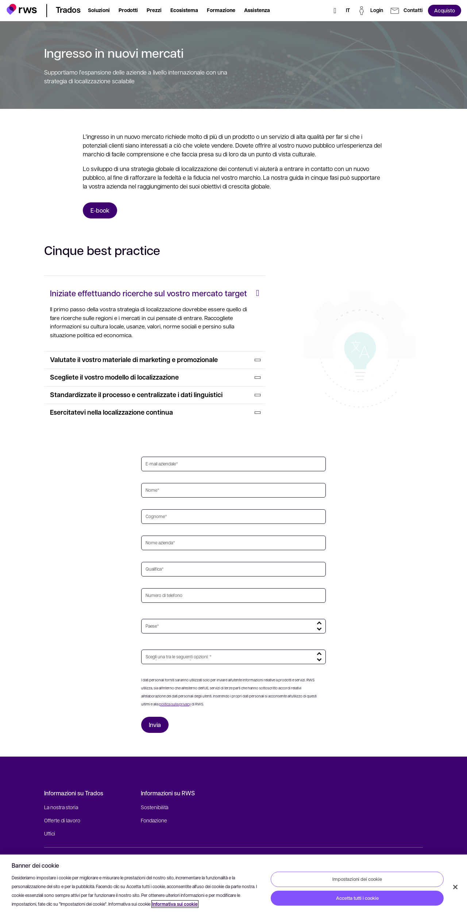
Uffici (49, 833)
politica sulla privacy (175, 704)
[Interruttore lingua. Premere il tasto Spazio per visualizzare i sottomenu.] (348, 10)
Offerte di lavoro (62, 820)
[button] (22, 9)
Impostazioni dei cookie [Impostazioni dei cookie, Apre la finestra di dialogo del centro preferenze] (357, 879)
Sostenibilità (154, 807)
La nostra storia (61, 807)
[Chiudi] (455, 887)
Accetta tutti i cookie (357, 898)
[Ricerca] (334, 10)
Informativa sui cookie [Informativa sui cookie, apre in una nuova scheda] (175, 904)
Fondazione (154, 820)
